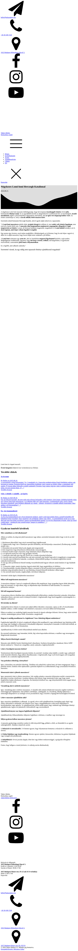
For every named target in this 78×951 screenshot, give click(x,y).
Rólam (7, 154)
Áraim (7, 157)
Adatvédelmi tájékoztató (9, 798)
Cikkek (7, 161)
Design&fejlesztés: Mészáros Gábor (12, 949)
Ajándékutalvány (10, 159)
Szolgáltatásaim (10, 156)
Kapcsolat (4, 182)
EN (6, 163)
